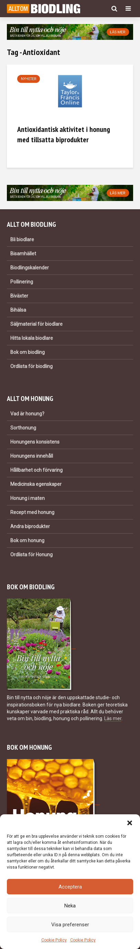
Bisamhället (23, 253)
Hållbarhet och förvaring (36, 470)
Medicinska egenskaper (36, 484)
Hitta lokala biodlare (31, 338)
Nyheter (28, 79)
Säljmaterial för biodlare (36, 324)
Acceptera (70, 887)
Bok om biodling (27, 352)
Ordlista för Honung (31, 554)
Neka (70, 906)
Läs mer (112, 718)
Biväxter (19, 296)
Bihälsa (18, 310)
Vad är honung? (27, 413)
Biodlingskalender (29, 267)
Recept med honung (32, 512)
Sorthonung (23, 428)
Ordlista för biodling (31, 366)
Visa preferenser (70, 925)
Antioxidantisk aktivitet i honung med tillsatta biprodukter (63, 134)
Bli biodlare (22, 239)
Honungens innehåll (31, 456)
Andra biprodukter (30, 526)
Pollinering (21, 281)
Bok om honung (27, 540)
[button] (129, 822)
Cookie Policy (54, 940)
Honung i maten (27, 498)
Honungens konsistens (35, 442)
